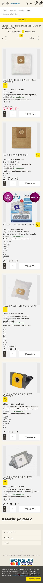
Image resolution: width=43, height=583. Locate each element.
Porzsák (21, 11)
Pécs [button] (6, 543)
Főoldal (4, 11)
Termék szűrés (21, 20)
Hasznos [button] (8, 537)
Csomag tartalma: (9, 95)
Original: (6, 92)
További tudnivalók (19, 576)
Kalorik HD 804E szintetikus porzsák (19, 81)
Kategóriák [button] (9, 532)
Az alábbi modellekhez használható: (17, 99)
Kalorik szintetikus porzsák (20, 306)
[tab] (21, 532)
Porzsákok (12, 11)
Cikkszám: (6, 90)
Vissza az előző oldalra (11, 14)
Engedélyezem (34, 579)
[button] (27, 3)
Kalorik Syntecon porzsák (18, 225)
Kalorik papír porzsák (16, 155)
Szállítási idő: (7, 97)
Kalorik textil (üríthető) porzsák (17, 395)
